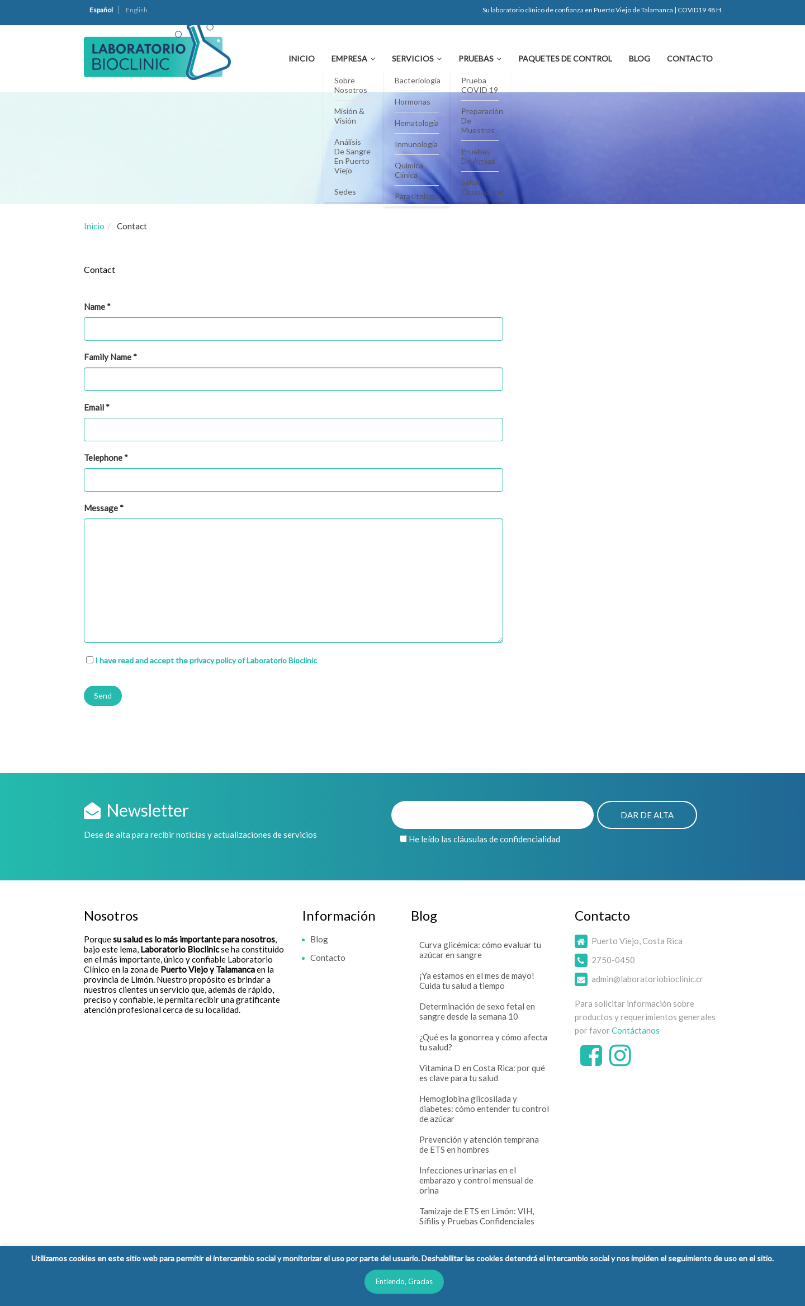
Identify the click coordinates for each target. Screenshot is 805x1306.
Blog (639, 58)
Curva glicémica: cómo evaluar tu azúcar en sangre (480, 950)
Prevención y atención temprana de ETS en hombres (479, 1144)
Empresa (349, 58)
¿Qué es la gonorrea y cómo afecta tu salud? (483, 1042)
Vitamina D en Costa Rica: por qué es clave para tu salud (482, 1073)
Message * (293, 573)
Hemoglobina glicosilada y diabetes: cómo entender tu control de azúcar (484, 1108)
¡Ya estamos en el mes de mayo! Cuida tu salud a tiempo (476, 980)
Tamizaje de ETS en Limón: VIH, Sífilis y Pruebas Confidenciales (476, 1216)
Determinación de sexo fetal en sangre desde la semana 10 (477, 1011)
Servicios (413, 58)
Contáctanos (636, 1030)
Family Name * (293, 371)
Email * (293, 421)
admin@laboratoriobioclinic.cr (647, 979)
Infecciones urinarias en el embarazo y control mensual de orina (476, 1180)
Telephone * (293, 472)
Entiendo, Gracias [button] (404, 1281)
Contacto (690, 58)
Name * (293, 321)
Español (101, 10)
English (137, 10)
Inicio (301, 58)
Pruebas (476, 58)
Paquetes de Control (565, 58)
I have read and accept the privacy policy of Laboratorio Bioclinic (206, 660)
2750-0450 (613, 960)
